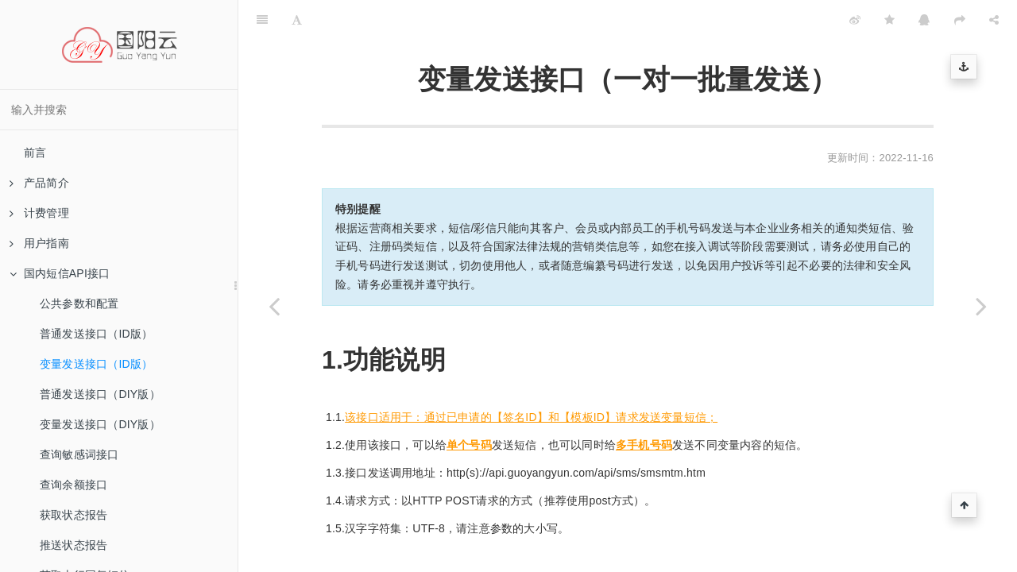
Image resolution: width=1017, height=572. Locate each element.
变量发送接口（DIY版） (100, 424)
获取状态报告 (73, 514)
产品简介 (39, 182)
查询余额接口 (73, 484)
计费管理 (39, 213)
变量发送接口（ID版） (96, 364)
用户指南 (39, 243)
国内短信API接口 (60, 273)
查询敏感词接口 (79, 454)
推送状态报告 (73, 545)
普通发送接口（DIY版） (100, 394)
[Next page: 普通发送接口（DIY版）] (981, 306)
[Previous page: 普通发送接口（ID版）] (274, 306)
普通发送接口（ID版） (96, 333)
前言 (35, 152)
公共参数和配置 (79, 303)
